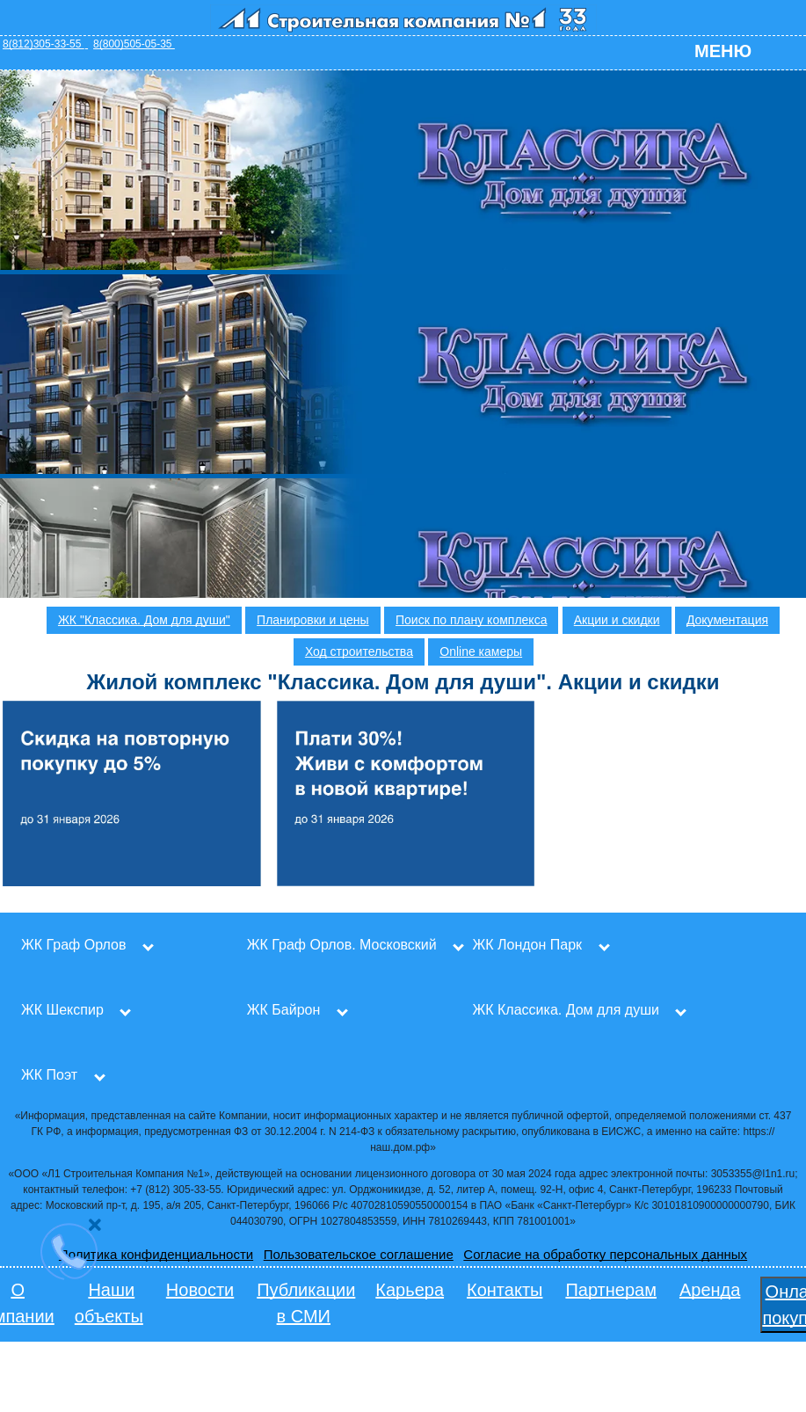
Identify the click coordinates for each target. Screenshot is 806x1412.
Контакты (504, 1289)
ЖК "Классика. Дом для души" (144, 620)
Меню (723, 51)
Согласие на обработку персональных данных (605, 1254)
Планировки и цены (313, 620)
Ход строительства (359, 651)
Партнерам (611, 1289)
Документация (727, 620)
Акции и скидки (617, 620)
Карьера (409, 1289)
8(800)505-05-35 (134, 44)
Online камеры (480, 651)
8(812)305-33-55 (45, 44)
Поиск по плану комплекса (471, 620)
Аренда (709, 1289)
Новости (200, 1289)
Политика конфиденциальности (156, 1254)
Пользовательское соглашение (359, 1254)
